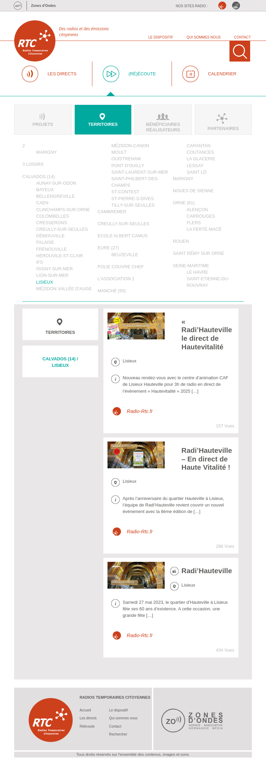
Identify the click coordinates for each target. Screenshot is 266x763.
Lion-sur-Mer (52, 275)
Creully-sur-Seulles (62, 229)
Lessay (195, 165)
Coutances (200, 152)
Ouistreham (126, 158)
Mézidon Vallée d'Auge (64, 288)
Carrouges (201, 216)
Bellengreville (55, 196)
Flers (194, 222)
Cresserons (51, 222)
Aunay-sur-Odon (56, 183)
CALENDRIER (222, 73)
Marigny (46, 152)
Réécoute (87, 726)
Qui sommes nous (123, 718)
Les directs (88, 718)
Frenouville (51, 249)
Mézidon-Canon (130, 145)
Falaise (45, 242)
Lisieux (44, 282)
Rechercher (118, 734)
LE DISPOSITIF (160, 37)
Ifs (39, 262)
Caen (42, 202)
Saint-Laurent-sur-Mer (139, 172)
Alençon (197, 209)
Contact (115, 726)
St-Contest (125, 191)
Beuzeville (124, 254)
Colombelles (52, 216)
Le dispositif (118, 710)
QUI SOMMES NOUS (204, 37)
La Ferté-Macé (204, 229)
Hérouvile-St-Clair (59, 255)
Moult (118, 152)
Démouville (50, 235)
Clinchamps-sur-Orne (63, 209)
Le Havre (197, 272)
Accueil (85, 710)
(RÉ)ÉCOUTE (142, 73)
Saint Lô (197, 172)
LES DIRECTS (62, 73)
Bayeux (45, 189)
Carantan (199, 145)
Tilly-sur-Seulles (132, 205)
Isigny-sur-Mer (54, 268)
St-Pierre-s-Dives (132, 198)
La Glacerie (201, 158)
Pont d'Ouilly (127, 165)
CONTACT (242, 37)
